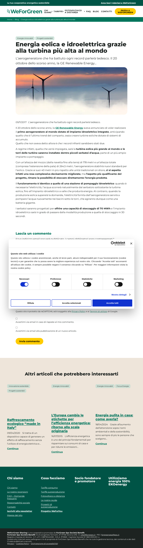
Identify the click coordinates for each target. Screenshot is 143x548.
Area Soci (106, 3)
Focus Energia (123, 386)
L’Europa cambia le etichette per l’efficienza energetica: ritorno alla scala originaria (70, 423)
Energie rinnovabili (25, 38)
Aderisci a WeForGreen (124, 3)
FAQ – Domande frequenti (16, 497)
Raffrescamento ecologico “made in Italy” (23, 424)
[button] (48, 11)
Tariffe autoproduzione (53, 492)
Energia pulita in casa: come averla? (114, 417)
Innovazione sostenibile (18, 386)
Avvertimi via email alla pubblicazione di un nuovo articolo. (46, 331)
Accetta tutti (112, 303)
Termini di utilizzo (98, 311)
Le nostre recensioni (17, 492)
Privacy (11, 543)
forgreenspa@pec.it (110, 535)
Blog (96, 11)
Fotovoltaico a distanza (53, 496)
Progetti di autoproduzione (49, 505)
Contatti (106, 11)
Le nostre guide (49, 500)
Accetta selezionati (71, 303)
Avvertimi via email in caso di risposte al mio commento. (45, 322)
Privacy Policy (78, 311)
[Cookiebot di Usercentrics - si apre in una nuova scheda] (113, 243)
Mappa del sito (14, 515)
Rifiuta (30, 303)
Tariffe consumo (49, 487)
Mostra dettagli (119, 294)
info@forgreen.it (88, 535)
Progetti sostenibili (45, 38)
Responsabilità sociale (18, 502)
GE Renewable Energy (69, 127)
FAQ (88, 11)
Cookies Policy (22, 543)
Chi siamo (12, 487)
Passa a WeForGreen (125, 11)
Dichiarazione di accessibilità (44, 543)
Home (9, 19)
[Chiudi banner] (131, 243)
